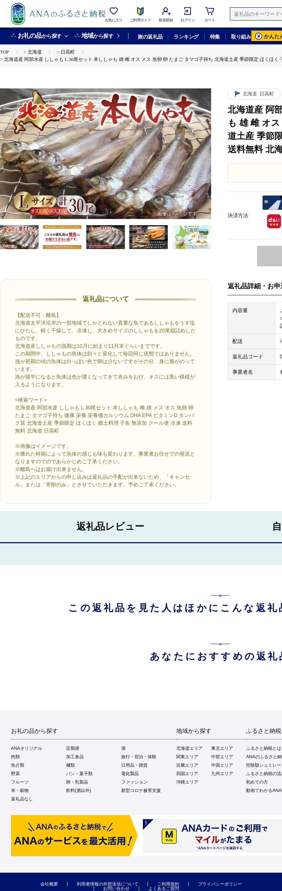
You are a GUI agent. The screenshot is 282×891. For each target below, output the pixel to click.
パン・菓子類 (79, 773)
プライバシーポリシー (220, 884)
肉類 (15, 756)
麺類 (70, 765)
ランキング (186, 37)
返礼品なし (22, 798)
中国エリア (222, 765)
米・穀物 (20, 790)
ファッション (134, 782)
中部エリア (222, 756)
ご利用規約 (168, 884)
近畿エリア (187, 765)
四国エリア (187, 773)
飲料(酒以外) (78, 790)
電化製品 (130, 773)
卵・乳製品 (77, 782)
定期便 (72, 748)
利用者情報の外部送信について (107, 884)
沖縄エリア (187, 782)
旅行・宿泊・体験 (138, 756)
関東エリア (187, 756)
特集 (215, 37)
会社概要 (49, 884)
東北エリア (222, 748)
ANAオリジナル (26, 748)
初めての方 (257, 782)
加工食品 (75, 756)
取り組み (241, 37)
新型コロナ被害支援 (141, 790)
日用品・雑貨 (134, 765)
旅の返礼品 (150, 37)
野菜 (15, 773)
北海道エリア (189, 748)
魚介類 (17, 765)
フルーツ (20, 782)
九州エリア (222, 773)
